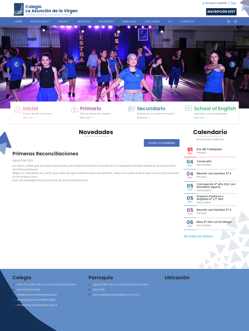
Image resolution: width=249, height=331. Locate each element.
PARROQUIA (129, 21)
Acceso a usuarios (214, 3)
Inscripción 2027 (221, 12)
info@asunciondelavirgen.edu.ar (37, 294)
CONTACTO (187, 21)
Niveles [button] (62, 21)
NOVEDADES (106, 21)
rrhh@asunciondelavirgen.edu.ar (37, 305)
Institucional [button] (39, 21)
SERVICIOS (84, 21)
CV (170, 21)
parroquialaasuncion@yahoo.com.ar (116, 294)
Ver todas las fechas (199, 236)
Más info (29, 117)
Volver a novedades (161, 143)
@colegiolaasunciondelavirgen (36, 299)
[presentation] (16, 64)
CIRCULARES (152, 21)
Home (18, 21)
